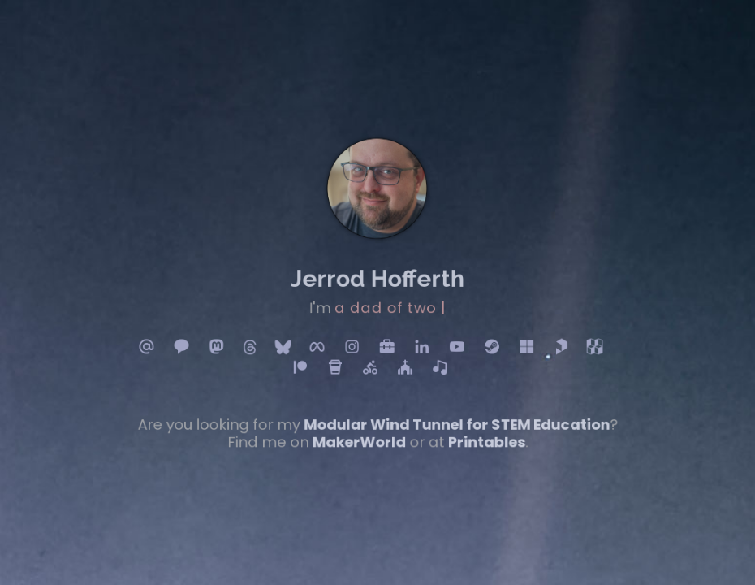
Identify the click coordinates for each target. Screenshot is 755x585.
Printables (480, 433)
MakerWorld (359, 433)
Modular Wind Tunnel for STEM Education (452, 417)
